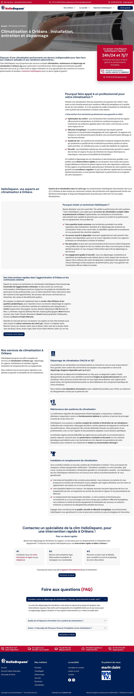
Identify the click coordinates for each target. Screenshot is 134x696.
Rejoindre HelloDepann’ (104, 8)
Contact (71, 675)
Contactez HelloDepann (31, 71)
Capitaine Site (66, 692)
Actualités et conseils (76, 668)
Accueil (4, 26)
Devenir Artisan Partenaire (10, 671)
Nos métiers (69, 8)
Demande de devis (8, 675)
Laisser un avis (73, 671)
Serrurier (38, 678)
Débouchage (39, 675)
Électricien (38, 681)
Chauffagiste (39, 671)
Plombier (38, 668)
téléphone (20, 560)
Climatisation (39, 685)
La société (84, 8)
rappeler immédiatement (71, 570)
